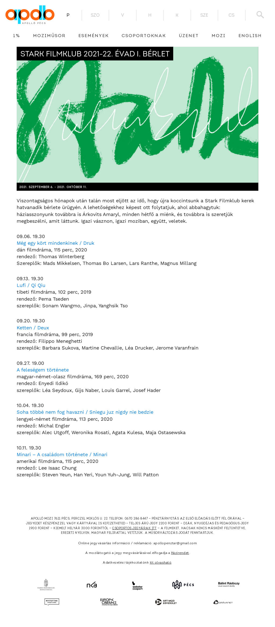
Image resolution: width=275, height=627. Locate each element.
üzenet (189, 36)
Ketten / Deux (33, 327)
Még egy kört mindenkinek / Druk (55, 243)
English (250, 36)
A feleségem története (43, 370)
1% (16, 36)
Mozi (219, 36)
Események (93, 36)
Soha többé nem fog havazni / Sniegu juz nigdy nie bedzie (85, 412)
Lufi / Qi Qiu (31, 285)
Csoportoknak (144, 36)
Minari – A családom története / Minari (62, 454)
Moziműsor (49, 36)
